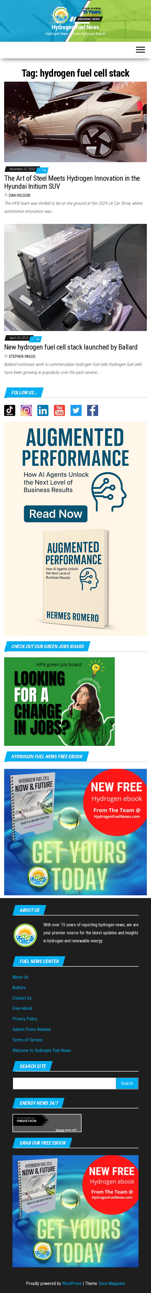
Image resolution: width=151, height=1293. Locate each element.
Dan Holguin (19, 195)
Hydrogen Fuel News (75, 27)
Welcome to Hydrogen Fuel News (41, 1050)
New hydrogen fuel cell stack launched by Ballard (70, 347)
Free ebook (22, 1008)
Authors (19, 987)
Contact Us (22, 998)
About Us (20, 977)
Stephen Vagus (22, 356)
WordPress (72, 1283)
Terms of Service (27, 1040)
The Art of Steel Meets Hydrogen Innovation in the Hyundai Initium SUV (72, 182)
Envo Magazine (112, 1283)
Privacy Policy (24, 1019)
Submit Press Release (31, 1029)
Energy (60, 1130)
